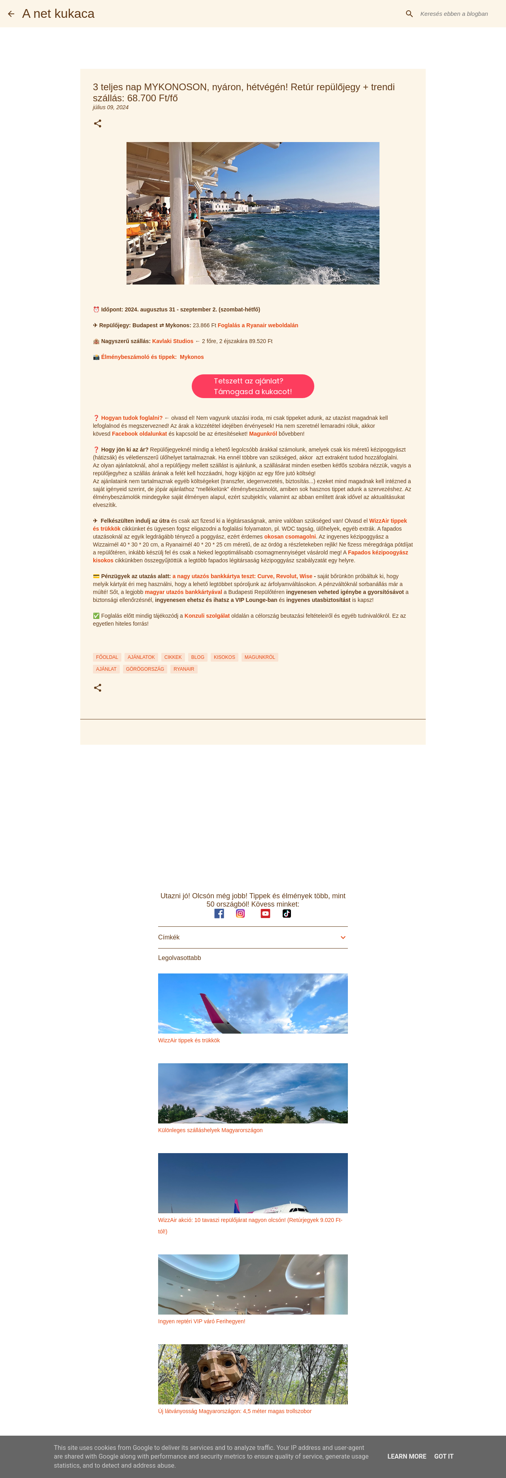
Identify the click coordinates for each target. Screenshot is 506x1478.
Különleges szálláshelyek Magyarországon (210, 1130)
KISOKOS (224, 657)
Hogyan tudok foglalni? (132, 418)
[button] (97, 124)
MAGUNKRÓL (260, 657)
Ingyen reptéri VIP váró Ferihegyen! (201, 1321)
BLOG (197, 657)
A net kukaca (58, 13)
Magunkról (263, 434)
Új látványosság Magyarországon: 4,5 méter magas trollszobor (235, 1411)
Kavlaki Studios (172, 341)
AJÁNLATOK (141, 657)
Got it (443, 1456)
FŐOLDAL (107, 657)
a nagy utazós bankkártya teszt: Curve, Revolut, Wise (242, 576)
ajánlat (106, 669)
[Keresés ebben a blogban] (458, 13)
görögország (145, 669)
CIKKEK (173, 657)
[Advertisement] (253, 812)
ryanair (184, 669)
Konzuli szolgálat (207, 616)
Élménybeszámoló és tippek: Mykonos (152, 357)
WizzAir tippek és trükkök (189, 1040)
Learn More (406, 1456)
